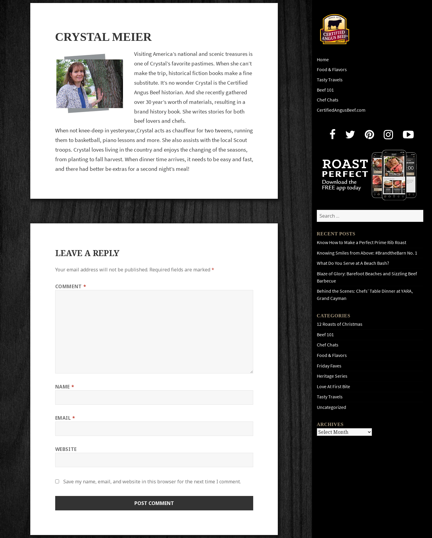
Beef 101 (325, 90)
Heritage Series (332, 376)
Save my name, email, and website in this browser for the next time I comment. (152, 481)
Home (323, 59)
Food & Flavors (332, 69)
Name (64, 386)
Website (66, 449)
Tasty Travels (330, 80)
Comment (70, 286)
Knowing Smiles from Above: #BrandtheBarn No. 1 (367, 253)
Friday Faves (329, 366)
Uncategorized (331, 407)
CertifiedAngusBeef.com (341, 110)
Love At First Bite (333, 386)
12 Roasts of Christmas (339, 324)
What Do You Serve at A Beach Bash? (353, 263)
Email (65, 418)
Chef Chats (327, 100)
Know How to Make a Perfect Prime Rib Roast (361, 242)
